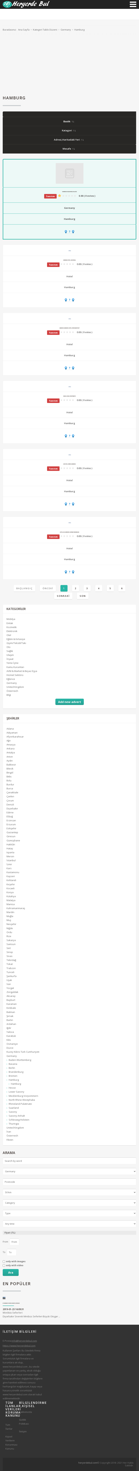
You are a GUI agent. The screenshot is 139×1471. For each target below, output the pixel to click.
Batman (11, 1012)
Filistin (10, 1140)
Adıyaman (12, 733)
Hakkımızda (23, 1412)
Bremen (13, 1076)
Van (9, 984)
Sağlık (10, 651)
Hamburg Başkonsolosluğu (69, 192)
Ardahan (11, 1024)
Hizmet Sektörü (15, 675)
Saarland (14, 1108)
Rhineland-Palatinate (20, 1104)
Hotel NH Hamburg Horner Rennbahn (69, 532)
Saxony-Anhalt (17, 1116)
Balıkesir (11, 765)
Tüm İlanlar (8, 1427)
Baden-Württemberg (20, 1060)
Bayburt (11, 1000)
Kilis (9, 1040)
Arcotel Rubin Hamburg (69, 464)
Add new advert (69, 702)
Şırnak (10, 1016)
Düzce (10, 1048)
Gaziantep (12, 832)
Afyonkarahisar (15, 737)
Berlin (12, 1068)
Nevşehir (11, 924)
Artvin (10, 756)
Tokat (10, 964)
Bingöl (10, 773)
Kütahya (11, 896)
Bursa (10, 788)
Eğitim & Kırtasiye (16, 639)
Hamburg (69, 219)
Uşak (9, 980)
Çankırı (10, 796)
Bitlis (9, 776)
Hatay (10, 848)
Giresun (11, 836)
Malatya (11, 900)
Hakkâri (11, 844)
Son (83, 596)
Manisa (11, 904)
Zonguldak (12, 992)
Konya (10, 892)
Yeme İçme (12, 663)
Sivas (9, 956)
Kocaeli (10, 888)
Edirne (10, 812)
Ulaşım (10, 655)
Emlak (10, 623)
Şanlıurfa (11, 976)
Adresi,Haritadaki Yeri (69, 139)
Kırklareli (11, 880)
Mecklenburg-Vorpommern (23, 1096)
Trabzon (11, 968)
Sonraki (63, 596)
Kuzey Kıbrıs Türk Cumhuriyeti (23, 1052)
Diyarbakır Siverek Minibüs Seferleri (11, 1303)
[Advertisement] (69, 65)
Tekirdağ (11, 960)
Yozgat (10, 988)
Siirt (9, 948)
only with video (14, 1266)
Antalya (11, 752)
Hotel (69, 276)
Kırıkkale (11, 1008)
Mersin (10, 856)
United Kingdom (15, 687)
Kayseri (11, 876)
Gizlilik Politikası (23, 1422)
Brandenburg (16, 1072)
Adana (10, 729)
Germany (69, 208)
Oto (8, 647)
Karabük (11, 1036)
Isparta (10, 852)
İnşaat (10, 659)
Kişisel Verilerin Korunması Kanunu (9, 1442)
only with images (16, 1262)
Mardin (10, 912)
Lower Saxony (16, 1092)
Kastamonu (13, 872)
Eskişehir (11, 828)
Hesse (12, 1088)
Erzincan (11, 820)
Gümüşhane (13, 840)
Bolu (9, 780)
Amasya (11, 745)
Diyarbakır (12, 808)
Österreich (12, 691)
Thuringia (14, 1124)
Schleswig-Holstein (19, 1120)
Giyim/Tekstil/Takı (16, 643)
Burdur (10, 784)
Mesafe (69, 149)
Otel (9, 635)
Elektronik (12, 631)
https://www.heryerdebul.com (19, 1346)
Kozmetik (12, 627)
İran (9, 1132)
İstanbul (11, 860)
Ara (10, 1273)
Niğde (10, 928)
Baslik (68, 121)
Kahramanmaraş (16, 908)
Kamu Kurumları (15, 667)
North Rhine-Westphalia (22, 1100)
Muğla (10, 916)
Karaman (12, 1004)
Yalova (10, 1032)
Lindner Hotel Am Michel (69, 260)
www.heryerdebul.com (15, 1366)
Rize (9, 936)
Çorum (10, 800)
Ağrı (9, 741)
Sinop (10, 952)
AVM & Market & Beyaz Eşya (22, 671)
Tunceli (10, 972)
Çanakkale (12, 792)
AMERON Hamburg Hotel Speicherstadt (69, 328)
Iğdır (9, 1028)
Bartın (10, 1020)
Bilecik (10, 769)
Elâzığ (10, 816)
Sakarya (11, 940)
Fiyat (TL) (10, 1232)
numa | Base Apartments (69, 396)
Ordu (9, 932)
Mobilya (11, 619)
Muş (9, 920)
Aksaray (11, 996)
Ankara (10, 748)
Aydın (10, 761)
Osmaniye (12, 1044)
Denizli (10, 804)
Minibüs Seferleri (13, 1313)
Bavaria (13, 1064)
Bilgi (9, 695)
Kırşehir (11, 884)
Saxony (13, 1112)
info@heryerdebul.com (24, 1341)
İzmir (9, 864)
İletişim (23, 1431)
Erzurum (11, 824)
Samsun (11, 944)
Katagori (69, 130)
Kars (9, 868)
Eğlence (11, 679)
